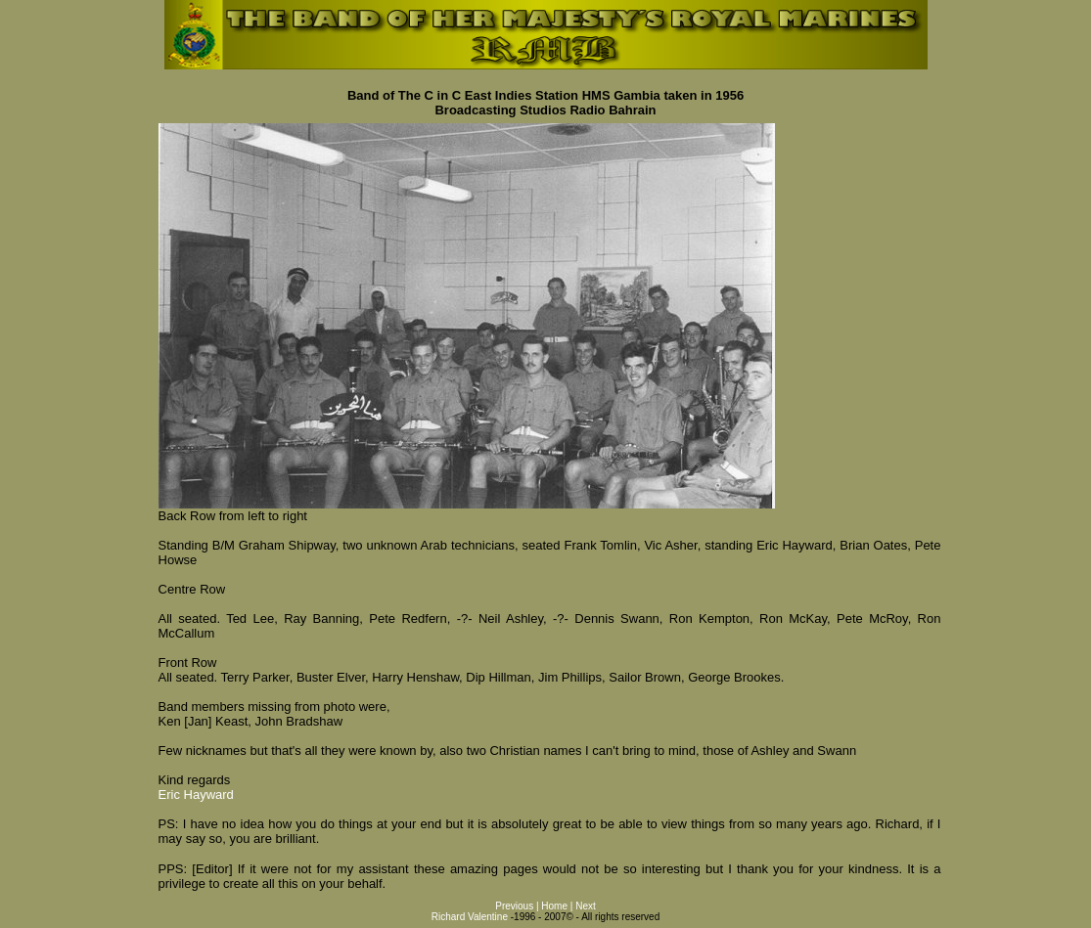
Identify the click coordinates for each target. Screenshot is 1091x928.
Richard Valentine (470, 916)
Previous (515, 906)
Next (585, 906)
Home (554, 906)
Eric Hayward (196, 794)
